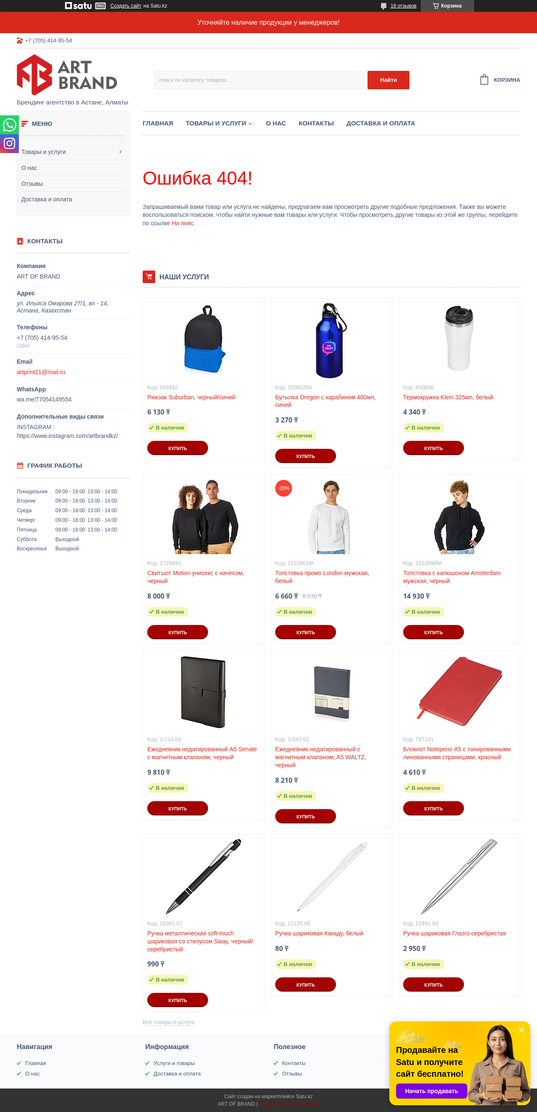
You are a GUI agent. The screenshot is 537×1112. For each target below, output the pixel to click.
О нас (29, 167)
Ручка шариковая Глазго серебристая (454, 933)
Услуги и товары (174, 1063)
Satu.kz (304, 1096)
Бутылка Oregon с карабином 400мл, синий (325, 401)
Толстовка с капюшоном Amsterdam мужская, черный (452, 577)
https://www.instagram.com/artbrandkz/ (67, 435)
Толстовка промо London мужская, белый (322, 577)
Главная (158, 123)
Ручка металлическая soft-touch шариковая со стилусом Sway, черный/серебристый (200, 941)
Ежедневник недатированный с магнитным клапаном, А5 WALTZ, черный (320, 757)
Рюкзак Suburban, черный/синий (191, 397)
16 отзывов (404, 6)
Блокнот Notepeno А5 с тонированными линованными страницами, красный (457, 753)
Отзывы (32, 183)
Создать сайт (125, 6)
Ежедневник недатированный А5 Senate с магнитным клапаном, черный (202, 753)
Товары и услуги (43, 151)
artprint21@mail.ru (41, 372)
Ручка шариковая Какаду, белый (319, 933)
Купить (177, 448)
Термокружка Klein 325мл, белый (448, 397)
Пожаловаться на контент (289, 1104)
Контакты (316, 123)
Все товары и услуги (168, 1022)
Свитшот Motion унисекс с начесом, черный (195, 577)
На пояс (182, 223)
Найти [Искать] (388, 80)
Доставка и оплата (46, 199)
